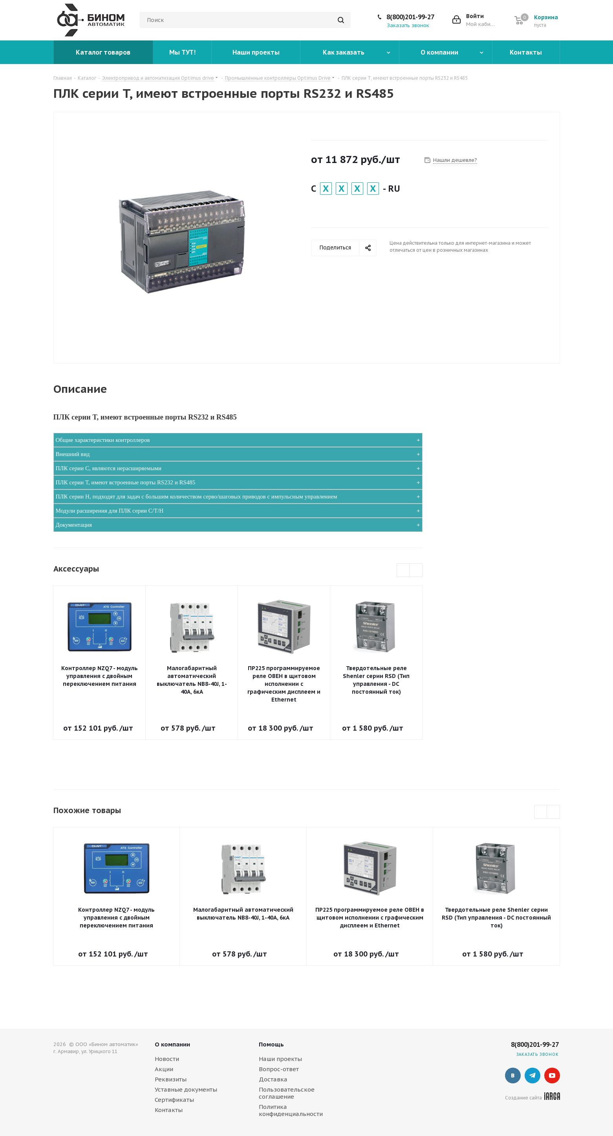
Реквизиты (171, 1079)
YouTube (552, 1075)
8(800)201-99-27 (410, 17)
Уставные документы (186, 1089)
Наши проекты (280, 1059)
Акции (164, 1069)
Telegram (532, 1075)
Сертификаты (174, 1099)
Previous (403, 570)
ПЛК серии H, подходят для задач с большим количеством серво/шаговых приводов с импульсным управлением (196, 496)
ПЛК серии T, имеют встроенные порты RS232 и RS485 (126, 482)
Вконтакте (513, 1075)
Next (416, 570)
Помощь (271, 1044)
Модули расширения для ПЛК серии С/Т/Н (110, 511)
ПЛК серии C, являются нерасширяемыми (109, 468)
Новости (167, 1059)
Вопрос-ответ (279, 1069)
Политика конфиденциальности (291, 1110)
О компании (172, 1044)
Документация (74, 525)
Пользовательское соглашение (287, 1093)
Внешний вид (73, 454)
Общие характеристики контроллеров (103, 440)
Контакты (169, 1110)
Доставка (273, 1079)
